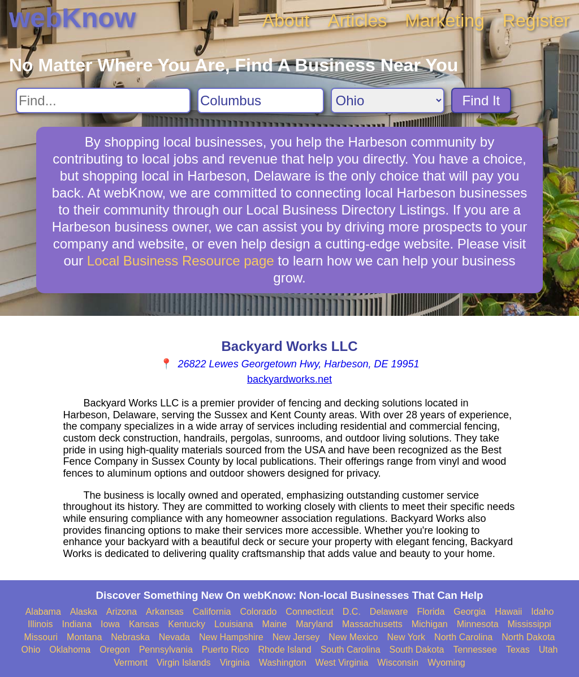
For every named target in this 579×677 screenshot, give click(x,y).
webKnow (72, 18)
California (212, 611)
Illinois (40, 624)
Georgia (469, 611)
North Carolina (463, 637)
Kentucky (186, 624)
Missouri (41, 637)
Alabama (43, 611)
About (286, 20)
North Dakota (528, 637)
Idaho (542, 611)
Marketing (445, 20)
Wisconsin (397, 662)
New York (406, 637)
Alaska (83, 611)
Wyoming (446, 662)
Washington (282, 662)
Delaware (389, 611)
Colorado (258, 611)
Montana (84, 637)
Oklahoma (69, 649)
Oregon (114, 649)
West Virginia (342, 662)
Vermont (131, 662)
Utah (548, 649)
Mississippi (529, 624)
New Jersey (296, 637)
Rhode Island (284, 649)
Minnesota (478, 624)
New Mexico (353, 637)
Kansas (144, 624)
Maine (274, 624)
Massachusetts (372, 624)
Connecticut (310, 611)
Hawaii (508, 611)
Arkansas (165, 611)
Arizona (121, 611)
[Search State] (387, 100)
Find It (481, 100)
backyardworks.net (289, 379)
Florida (430, 611)
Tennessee (474, 649)
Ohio (31, 649)
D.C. (352, 611)
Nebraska (130, 637)
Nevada (174, 637)
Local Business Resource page (180, 260)
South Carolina (351, 649)
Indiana (77, 624)
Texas (518, 649)
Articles (357, 20)
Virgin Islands (184, 662)
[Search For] (103, 100)
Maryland (314, 624)
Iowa (110, 624)
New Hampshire (231, 637)
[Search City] (260, 100)
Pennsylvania (166, 649)
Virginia (235, 662)
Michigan (430, 624)
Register (536, 20)
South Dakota (417, 649)
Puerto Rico (225, 649)
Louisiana (233, 624)
